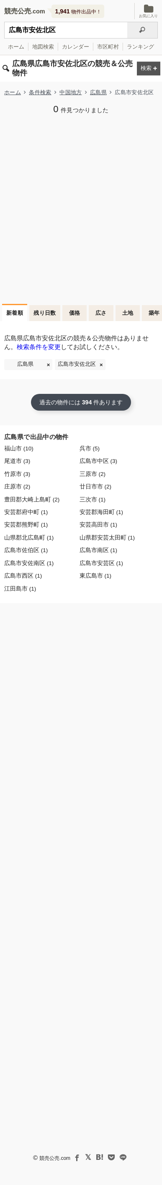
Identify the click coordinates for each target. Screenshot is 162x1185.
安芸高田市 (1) (98, 525)
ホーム (16, 47)
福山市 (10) (18, 448)
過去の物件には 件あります (81, 402)
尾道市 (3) (17, 461)
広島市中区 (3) (98, 461)
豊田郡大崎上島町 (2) (31, 499)
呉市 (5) (90, 448)
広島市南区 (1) (98, 550)
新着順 (14, 313)
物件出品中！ (78, 11)
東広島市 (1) (95, 576)
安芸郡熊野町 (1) (26, 525)
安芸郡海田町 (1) (101, 512)
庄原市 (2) (17, 486)
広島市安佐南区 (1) (29, 563)
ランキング (140, 47)
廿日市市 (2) (95, 486)
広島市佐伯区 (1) (26, 550)
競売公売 (17, 11)
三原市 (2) (92, 474)
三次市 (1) (92, 499)
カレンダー (75, 47)
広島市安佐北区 (77, 364)
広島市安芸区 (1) (101, 563)
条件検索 (40, 92)
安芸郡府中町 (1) (26, 512)
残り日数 (44, 313)
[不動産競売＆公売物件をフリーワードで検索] (65, 30)
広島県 (98, 92)
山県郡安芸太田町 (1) (107, 538)
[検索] (142, 30)
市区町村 (108, 47)
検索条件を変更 (39, 346)
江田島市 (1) (20, 589)
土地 (128, 313)
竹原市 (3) (17, 474)
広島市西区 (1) (23, 576)
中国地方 (70, 92)
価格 (74, 313)
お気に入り (148, 11)
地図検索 (43, 47)
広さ (101, 313)
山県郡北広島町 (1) (29, 538)
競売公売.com (54, 1158)
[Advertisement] (81, 208)
